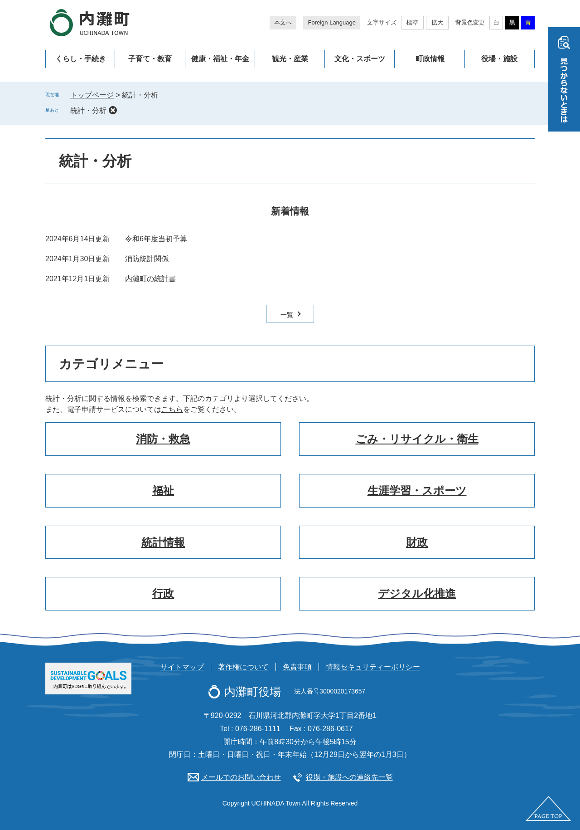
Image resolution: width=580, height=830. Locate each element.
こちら (172, 409)
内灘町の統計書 (150, 279)
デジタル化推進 (417, 593)
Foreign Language (332, 22)
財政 (417, 542)
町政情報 (430, 59)
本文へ (283, 22)
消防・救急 (163, 439)
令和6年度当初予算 (156, 239)
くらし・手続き (80, 59)
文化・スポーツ (359, 59)
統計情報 (163, 542)
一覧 (286, 314)
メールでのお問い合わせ (241, 777)
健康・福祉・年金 (220, 59)
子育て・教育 (150, 59)
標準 (412, 22)
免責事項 (297, 667)
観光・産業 (290, 59)
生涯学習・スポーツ (417, 490)
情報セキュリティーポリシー (373, 667)
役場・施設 (499, 59)
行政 (163, 593)
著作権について (243, 667)
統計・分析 (88, 110)
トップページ (92, 95)
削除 (113, 110)
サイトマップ (182, 667)
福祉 (163, 490)
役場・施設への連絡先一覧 (349, 777)
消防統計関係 (147, 259)
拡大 (437, 22)
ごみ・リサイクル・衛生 (417, 439)
